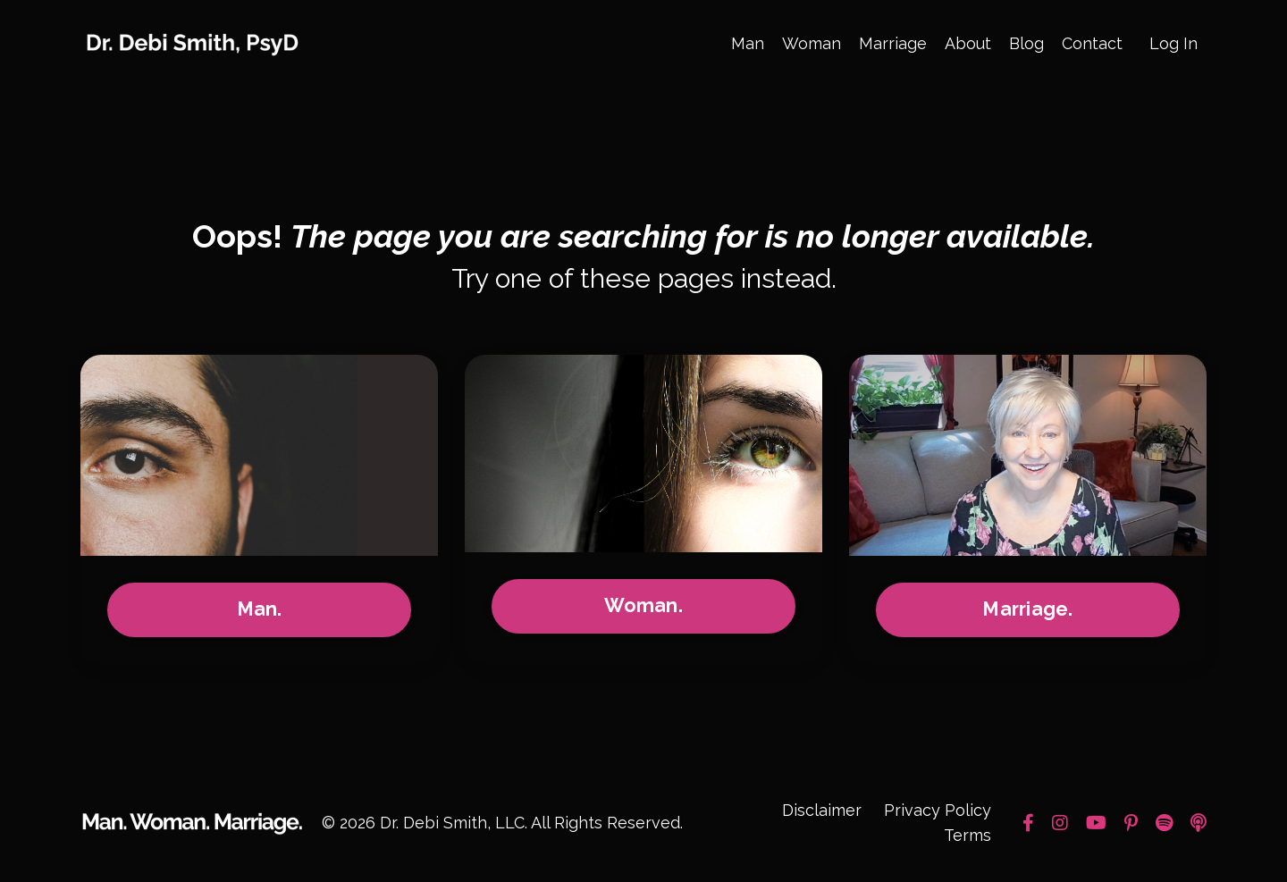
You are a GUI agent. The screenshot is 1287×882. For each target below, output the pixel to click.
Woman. (643, 607)
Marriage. (1027, 611)
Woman (811, 43)
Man (747, 43)
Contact (1092, 43)
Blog (1026, 43)
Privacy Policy (937, 811)
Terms (967, 836)
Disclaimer (822, 811)
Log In (1173, 43)
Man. (259, 611)
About (968, 43)
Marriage (893, 43)
